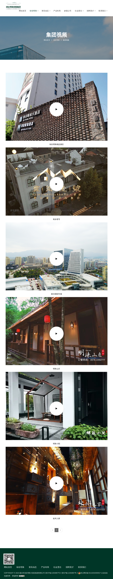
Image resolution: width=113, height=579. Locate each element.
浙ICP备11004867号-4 (70, 573)
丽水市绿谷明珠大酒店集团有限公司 (32, 573)
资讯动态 (46, 11)
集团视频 (66, 40)
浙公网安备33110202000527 (90, 573)
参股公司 (68, 11)
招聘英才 (91, 11)
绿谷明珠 (34, 11)
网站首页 (23, 11)
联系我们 (103, 11)
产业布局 (57, 11)
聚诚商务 (15, 576)
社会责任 (79, 11)
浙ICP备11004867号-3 (53, 573)
